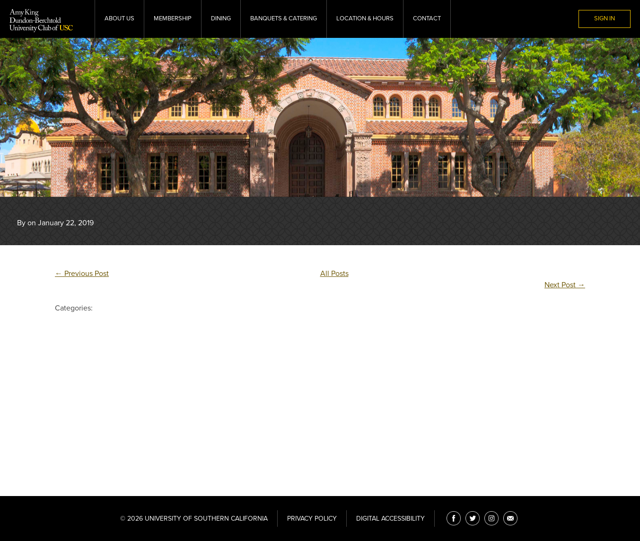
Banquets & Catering (283, 18)
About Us (119, 18)
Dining (221, 18)
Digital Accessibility (390, 518)
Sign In (604, 18)
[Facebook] (454, 518)
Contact (427, 18)
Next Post (564, 285)
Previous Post (82, 273)
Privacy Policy (312, 518)
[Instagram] (491, 518)
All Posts (334, 273)
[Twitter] (472, 518)
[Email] (510, 518)
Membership (173, 18)
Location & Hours (365, 18)
